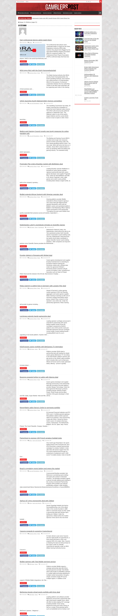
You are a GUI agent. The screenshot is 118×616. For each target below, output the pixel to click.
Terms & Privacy (20, 1)
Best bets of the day (23, 13)
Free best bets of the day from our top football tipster (91, 40)
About (27, 1)
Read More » (23, 61)
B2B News (31, 227)
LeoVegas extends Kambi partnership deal (35, 316)
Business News (33, 73)
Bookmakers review (67, 13)
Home (20, 22)
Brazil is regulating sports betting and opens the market (40, 468)
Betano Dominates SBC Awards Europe (91, 61)
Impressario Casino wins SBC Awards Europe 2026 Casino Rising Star (51, 18)
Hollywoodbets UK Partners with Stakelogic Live (91, 76)
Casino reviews (77, 13)
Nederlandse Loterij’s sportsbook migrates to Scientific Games (42, 225)
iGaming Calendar (47, 13)
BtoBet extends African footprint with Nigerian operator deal (41, 194)
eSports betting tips (35, 13)
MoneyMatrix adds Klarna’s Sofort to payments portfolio (40, 408)
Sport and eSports (36, 440)
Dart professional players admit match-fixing (36, 40)
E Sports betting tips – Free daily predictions (90, 32)
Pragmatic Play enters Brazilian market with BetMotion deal (41, 164)
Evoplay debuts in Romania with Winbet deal (36, 255)
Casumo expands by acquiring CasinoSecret (36, 531)
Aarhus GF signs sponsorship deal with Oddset (37, 501)
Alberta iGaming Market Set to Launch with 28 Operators (91, 83)
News (30, 42)
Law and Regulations (34, 103)
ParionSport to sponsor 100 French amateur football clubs (41, 438)
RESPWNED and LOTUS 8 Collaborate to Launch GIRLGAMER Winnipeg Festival (91, 91)
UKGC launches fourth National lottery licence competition (41, 101)
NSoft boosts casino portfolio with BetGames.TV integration (41, 347)
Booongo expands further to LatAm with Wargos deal (39, 377)
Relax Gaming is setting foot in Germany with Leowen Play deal (43, 286)
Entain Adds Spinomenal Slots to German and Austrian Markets (91, 68)
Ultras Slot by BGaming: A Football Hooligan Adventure (91, 54)
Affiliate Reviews (57, 13)
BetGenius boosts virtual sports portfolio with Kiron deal (40, 592)
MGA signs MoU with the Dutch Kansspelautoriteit (38, 70)
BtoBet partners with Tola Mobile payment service (38, 562)
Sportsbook (41, 227)
